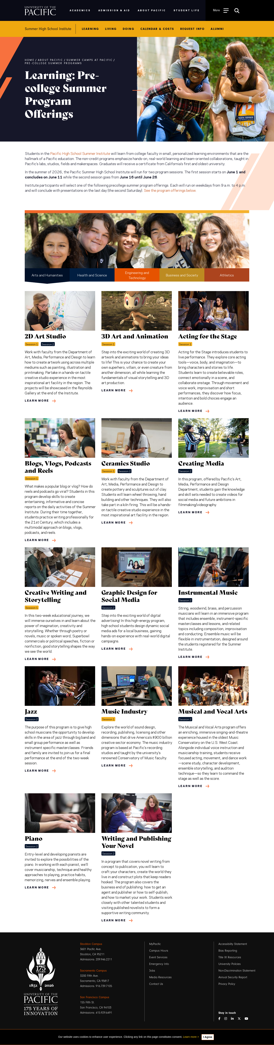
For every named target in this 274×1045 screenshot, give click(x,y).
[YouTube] (248, 1018)
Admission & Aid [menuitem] (114, 10)
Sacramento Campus (93, 970)
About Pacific (50, 60)
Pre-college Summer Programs (53, 63)
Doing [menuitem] (128, 29)
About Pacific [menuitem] (152, 10)
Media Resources (160, 977)
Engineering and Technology (137, 275)
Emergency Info (159, 964)
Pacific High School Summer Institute (80, 153)
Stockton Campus (91, 944)
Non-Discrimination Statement (236, 970)
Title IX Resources (229, 957)
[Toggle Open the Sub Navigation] (221, 10)
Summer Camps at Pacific (90, 60)
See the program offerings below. (170, 190)
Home (29, 60)
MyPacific (155, 944)
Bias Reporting (227, 950)
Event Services (158, 957)
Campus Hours (158, 950)
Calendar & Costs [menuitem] (157, 29)
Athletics (227, 274)
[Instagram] (227, 1018)
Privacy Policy (226, 984)
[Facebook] (220, 1018)
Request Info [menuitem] (192, 29)
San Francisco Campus (94, 997)
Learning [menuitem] (90, 29)
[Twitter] (241, 1018)
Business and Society (182, 274)
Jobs (152, 970)
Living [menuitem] (111, 29)
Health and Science (92, 274)
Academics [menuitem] (80, 10)
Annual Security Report (232, 977)
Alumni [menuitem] (217, 29)
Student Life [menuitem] (187, 10)
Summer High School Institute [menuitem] (48, 29)
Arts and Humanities (47, 274)
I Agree (207, 1037)
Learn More (37, 400)
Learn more (190, 1036)
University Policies (229, 964)
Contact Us (156, 984)
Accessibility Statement (232, 944)
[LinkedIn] (234, 1018)
